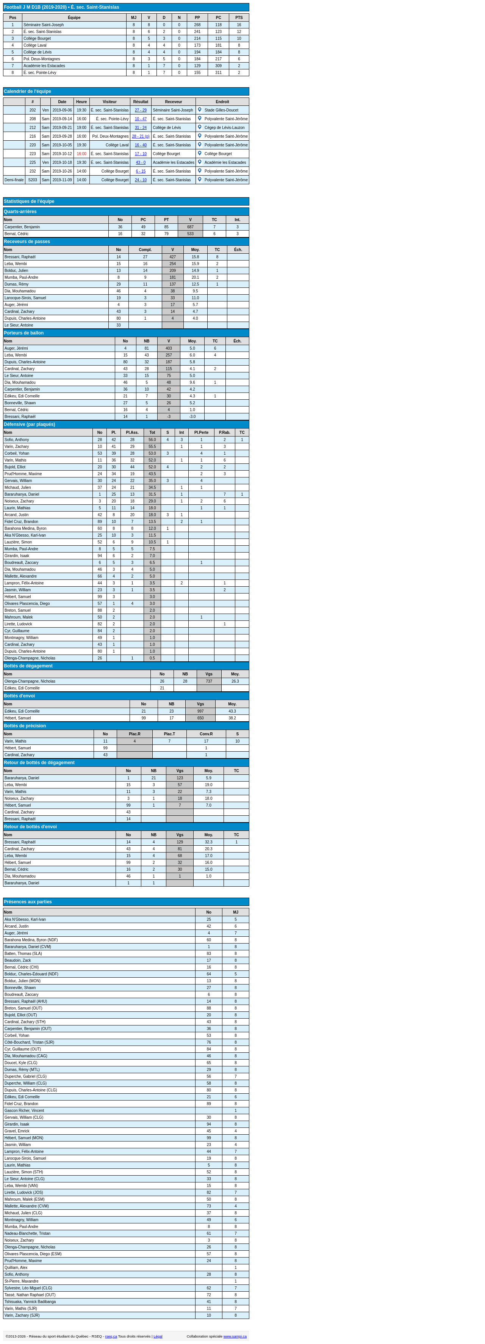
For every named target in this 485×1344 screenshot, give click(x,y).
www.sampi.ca (235, 1336)
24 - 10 (141, 180)
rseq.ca (111, 1336)
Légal (157, 1336)
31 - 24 (141, 128)
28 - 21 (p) (140, 136)
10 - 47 (141, 119)
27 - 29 (141, 110)
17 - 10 (141, 154)
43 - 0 (141, 162)
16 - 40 (141, 145)
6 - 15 (141, 171)
